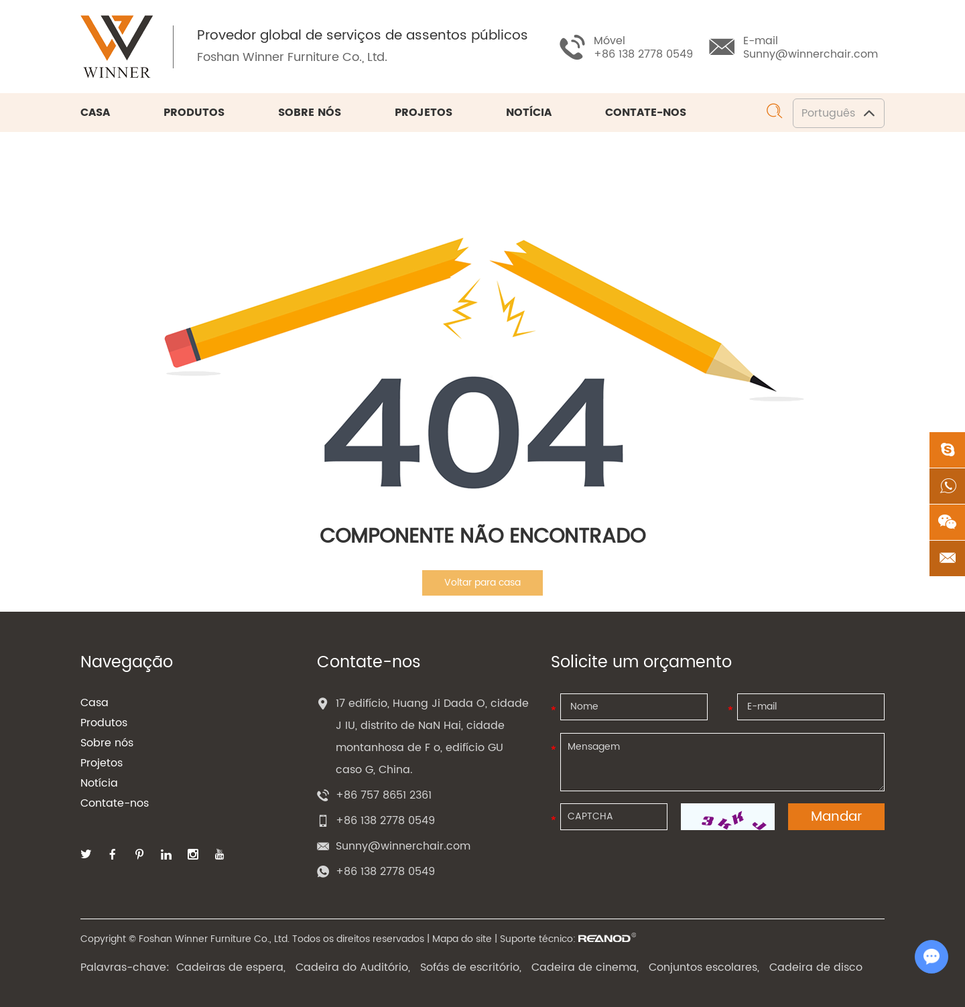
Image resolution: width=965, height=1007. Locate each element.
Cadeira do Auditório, (353, 967)
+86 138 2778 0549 (385, 871)
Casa (95, 112)
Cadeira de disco (815, 967)
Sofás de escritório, (470, 967)
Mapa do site (462, 939)
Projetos (423, 112)
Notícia (529, 112)
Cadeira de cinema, (585, 967)
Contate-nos (645, 112)
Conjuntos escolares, (704, 967)
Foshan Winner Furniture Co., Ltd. (292, 57)
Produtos (194, 112)
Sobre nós (309, 112)
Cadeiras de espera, (230, 967)
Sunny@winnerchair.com (810, 54)
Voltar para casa (482, 582)
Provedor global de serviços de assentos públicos (362, 36)
